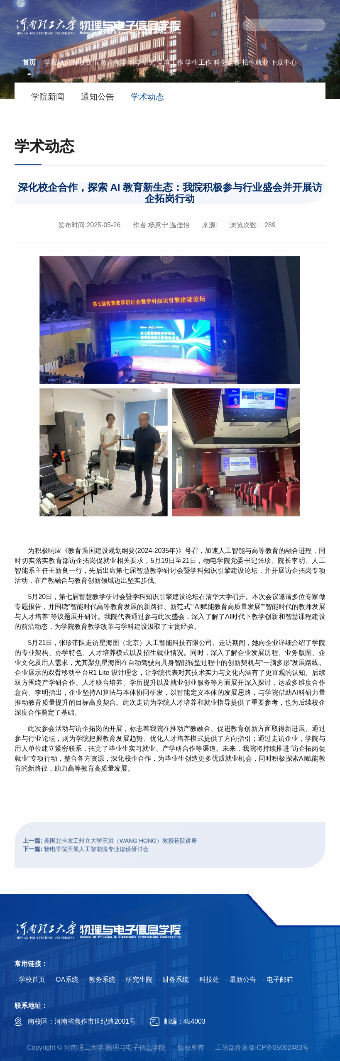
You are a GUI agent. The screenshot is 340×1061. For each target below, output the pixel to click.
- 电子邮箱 (277, 979)
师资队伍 (85, 62)
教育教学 (113, 62)
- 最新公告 (240, 979)
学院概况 (57, 62)
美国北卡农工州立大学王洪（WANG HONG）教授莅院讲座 (110, 855)
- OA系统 (64, 979)
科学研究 (142, 62)
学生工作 (198, 62)
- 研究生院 (137, 979)
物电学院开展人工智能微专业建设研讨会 (86, 863)
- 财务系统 (174, 979)
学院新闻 (47, 96)
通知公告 (97, 96)
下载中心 (283, 62)
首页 (29, 62)
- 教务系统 (100, 979)
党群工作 (170, 62)
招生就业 (255, 62)
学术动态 (147, 96)
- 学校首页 (30, 979)
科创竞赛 (227, 62)
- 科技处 (207, 979)
